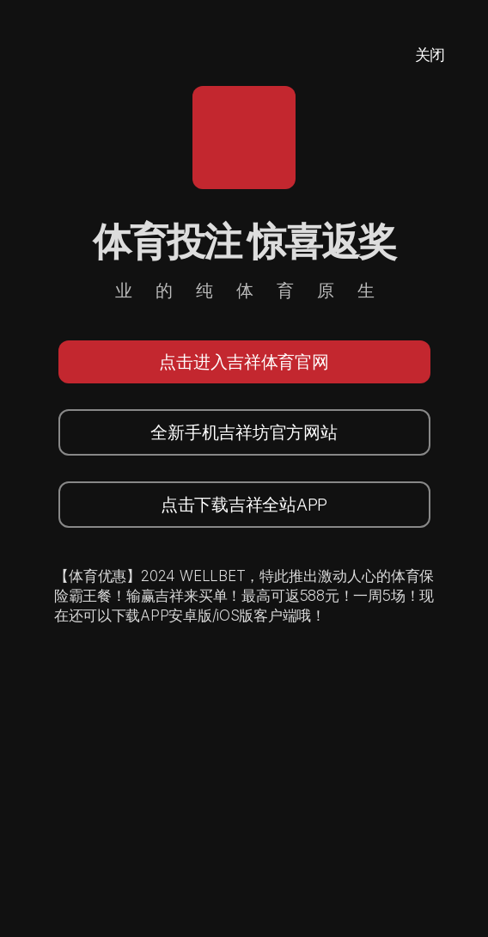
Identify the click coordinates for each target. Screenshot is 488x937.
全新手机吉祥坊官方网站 (243, 432)
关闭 (430, 55)
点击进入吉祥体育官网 (243, 362)
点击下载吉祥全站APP (244, 504)
